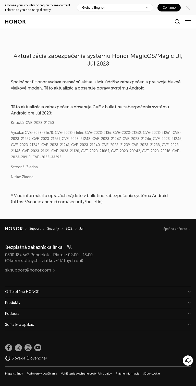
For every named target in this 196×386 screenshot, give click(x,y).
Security (53, 228)
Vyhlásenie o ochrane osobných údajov (86, 373)
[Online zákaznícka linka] (188, 360)
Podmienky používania (42, 373)
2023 (69, 228)
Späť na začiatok (175, 229)
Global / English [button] (93, 7)
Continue (169, 7)
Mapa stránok (14, 373)
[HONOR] (14, 229)
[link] (8, 348)
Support (35, 228)
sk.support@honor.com (30, 270)
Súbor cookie (151, 373)
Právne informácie (127, 373)
